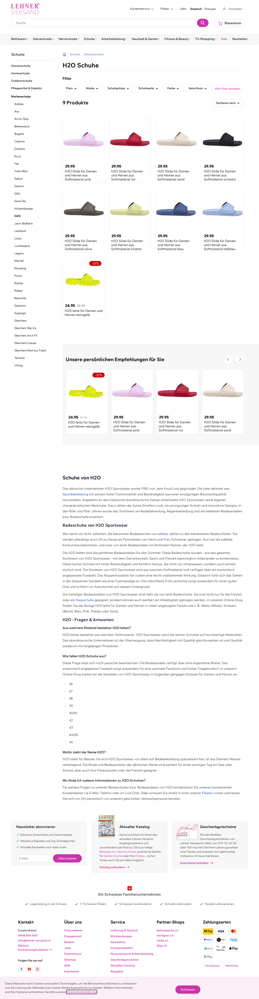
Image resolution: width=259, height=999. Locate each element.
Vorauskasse (212, 965)
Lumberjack (22, 246)
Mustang (20, 268)
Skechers (20, 320)
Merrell (18, 261)
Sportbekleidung (75, 494)
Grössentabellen (121, 948)
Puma (18, 276)
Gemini (19, 186)
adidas (163, 534)
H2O (17, 216)
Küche (118, 856)
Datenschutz (72, 954)
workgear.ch (165, 935)
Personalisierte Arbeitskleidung (131, 954)
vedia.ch (162, 940)
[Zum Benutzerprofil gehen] (232, 9)
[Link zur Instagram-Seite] (37, 969)
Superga (20, 313)
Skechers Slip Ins (25, 328)
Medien (69, 942)
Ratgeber (116, 971)
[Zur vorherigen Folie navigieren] (228, 359)
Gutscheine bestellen (196, 863)
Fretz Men (21, 171)
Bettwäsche (107, 851)
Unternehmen (73, 930)
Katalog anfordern (114, 867)
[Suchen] (202, 23)
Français (210, 9)
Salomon (20, 305)
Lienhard (20, 231)
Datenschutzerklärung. (82, 992)
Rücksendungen (121, 936)
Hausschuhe (84, 600)
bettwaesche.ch (167, 930)
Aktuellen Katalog (122, 965)
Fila (16, 164)
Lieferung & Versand (124, 930)
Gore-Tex (20, 201)
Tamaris (19, 358)
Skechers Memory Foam (30, 350)
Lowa (17, 238)
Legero (19, 253)
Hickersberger (23, 208)
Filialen (207, 793)
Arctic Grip (21, 119)
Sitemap (70, 959)
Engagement (73, 936)
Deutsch (196, 9)
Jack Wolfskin (23, 223)
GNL (17, 193)
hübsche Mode (126, 851)
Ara (16, 111)
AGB (67, 965)
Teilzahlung (231, 965)
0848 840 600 (27, 935)
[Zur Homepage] (64, 54)
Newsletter (118, 942)
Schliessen (188, 989)
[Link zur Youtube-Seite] (30, 969)
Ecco (17, 156)
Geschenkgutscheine (124, 959)
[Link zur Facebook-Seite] (22, 969)
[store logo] (25, 9)
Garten (108, 856)
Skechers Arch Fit (25, 335)
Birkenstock (22, 126)
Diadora (19, 149)
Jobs (183, 8)
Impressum (71, 971)
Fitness (140, 856)
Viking (18, 365)
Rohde (18, 283)
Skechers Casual (25, 343)
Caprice (19, 141)
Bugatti (19, 134)
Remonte (20, 298)
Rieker (18, 290)
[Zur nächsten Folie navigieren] (240, 359)
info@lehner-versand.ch (34, 940)
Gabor (18, 178)
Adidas (19, 104)
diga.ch (162, 945)
